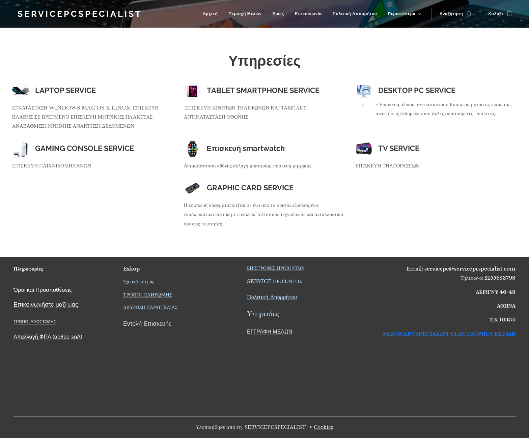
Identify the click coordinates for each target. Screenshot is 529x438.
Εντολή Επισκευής (147, 323)
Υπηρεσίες (263, 313)
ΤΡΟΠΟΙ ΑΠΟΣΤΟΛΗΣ (34, 321)
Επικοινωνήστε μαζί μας (45, 304)
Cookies (323, 427)
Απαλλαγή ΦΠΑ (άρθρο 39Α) (47, 337)
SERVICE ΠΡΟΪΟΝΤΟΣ (274, 281)
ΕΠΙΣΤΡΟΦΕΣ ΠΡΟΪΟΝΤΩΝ (276, 268)
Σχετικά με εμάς (138, 282)
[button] (455, 13)
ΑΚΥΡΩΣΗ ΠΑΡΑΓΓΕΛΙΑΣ (150, 307)
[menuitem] (212, 13)
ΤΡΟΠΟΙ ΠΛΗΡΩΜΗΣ (147, 294)
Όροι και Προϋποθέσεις (42, 289)
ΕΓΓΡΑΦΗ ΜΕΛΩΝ (270, 331)
